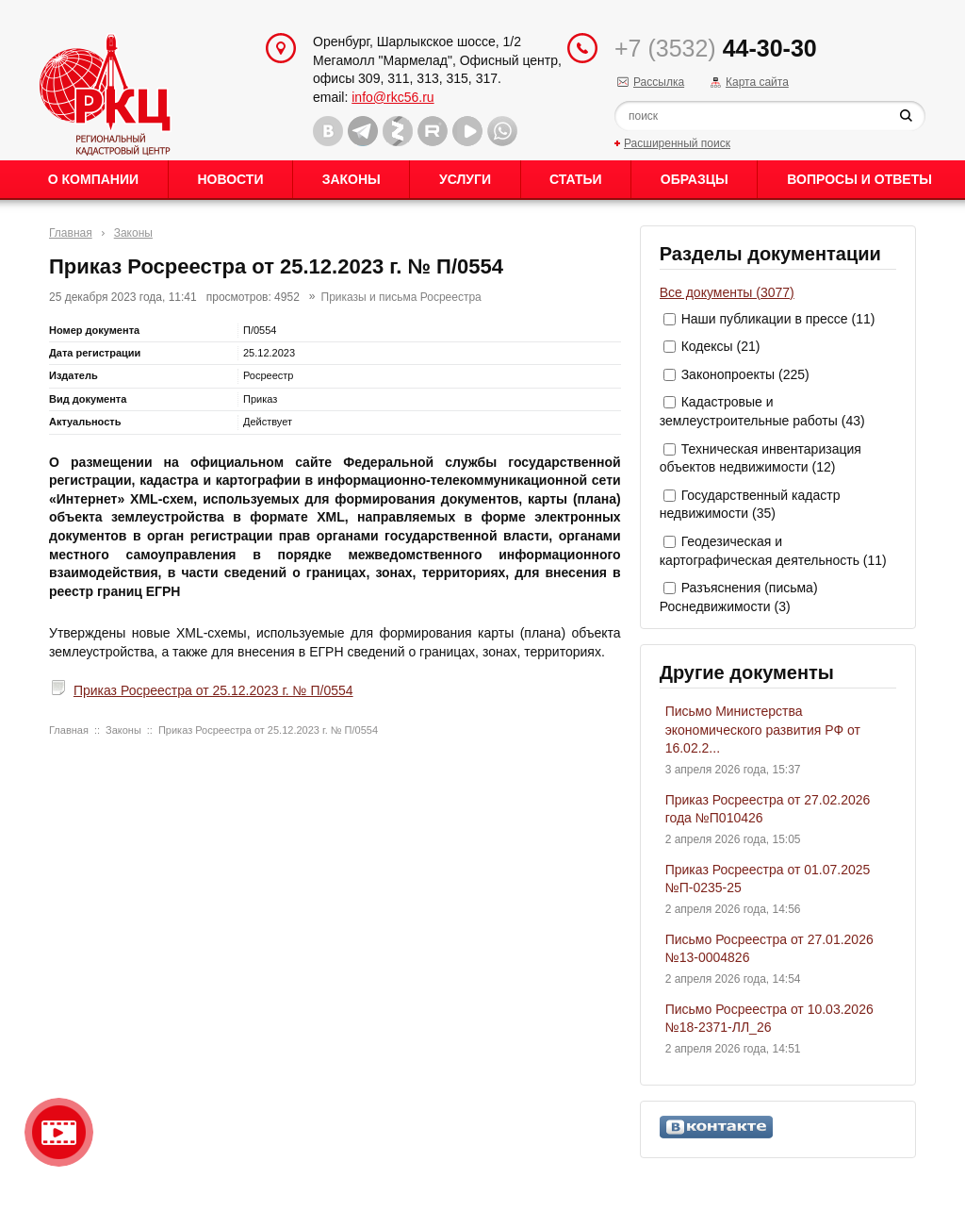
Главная (70, 233)
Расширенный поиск (677, 143)
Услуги (465, 179)
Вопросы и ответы (859, 179)
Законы (351, 179)
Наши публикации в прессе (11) (778, 318)
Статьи (575, 179)
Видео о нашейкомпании (59, 1132)
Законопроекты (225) (745, 374)
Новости (230, 179)
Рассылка (658, 82)
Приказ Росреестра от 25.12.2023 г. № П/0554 (213, 690)
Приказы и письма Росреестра (401, 297)
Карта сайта (757, 82)
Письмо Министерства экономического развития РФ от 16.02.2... (762, 729)
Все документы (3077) (727, 292)
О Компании (93, 179)
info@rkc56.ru (392, 97)
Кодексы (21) (721, 346)
